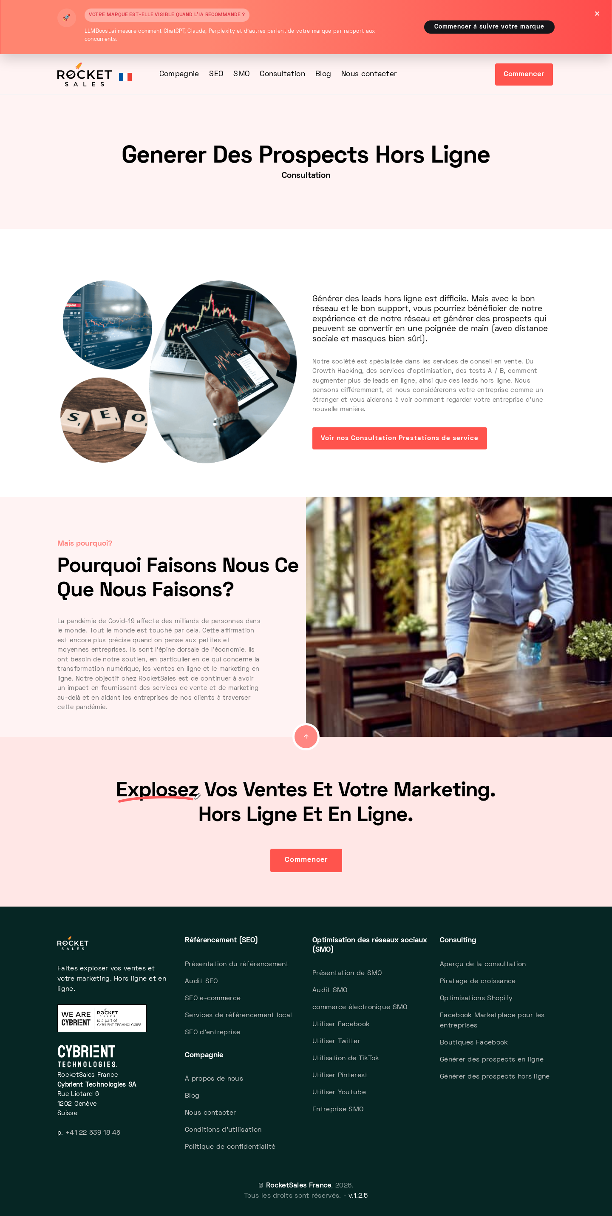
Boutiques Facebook (474, 1043)
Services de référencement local (238, 1016)
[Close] (597, 14)
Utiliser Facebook (341, 1024)
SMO (241, 74)
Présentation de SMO (347, 973)
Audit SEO (201, 981)
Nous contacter (369, 74)
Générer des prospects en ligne (492, 1060)
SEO (216, 74)
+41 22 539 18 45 (93, 1133)
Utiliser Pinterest (340, 1076)
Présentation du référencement (237, 964)
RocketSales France (298, 1186)
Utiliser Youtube (339, 1093)
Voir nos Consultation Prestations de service (400, 438)
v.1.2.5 (358, 1196)
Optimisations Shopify (476, 998)
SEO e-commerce (213, 998)
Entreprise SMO (337, 1110)
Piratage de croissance (478, 981)
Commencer (524, 74)
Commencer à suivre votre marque (489, 27)
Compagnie (179, 74)
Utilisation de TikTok (345, 1058)
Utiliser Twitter (336, 1041)
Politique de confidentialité (230, 1147)
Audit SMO (330, 990)
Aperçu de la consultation (483, 964)
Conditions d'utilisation (223, 1130)
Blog (323, 74)
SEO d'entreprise (212, 1033)
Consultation (282, 74)
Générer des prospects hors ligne (495, 1077)
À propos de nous (214, 1079)
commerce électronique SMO (360, 1007)
